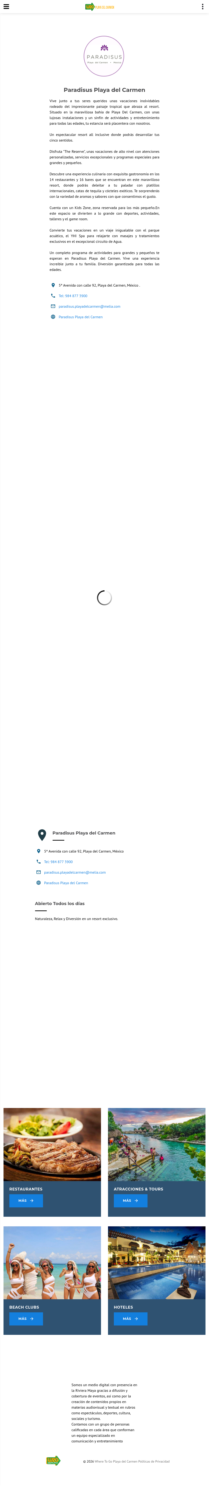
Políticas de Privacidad (153, 1461)
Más (26, 1200)
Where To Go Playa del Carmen (116, 1461)
